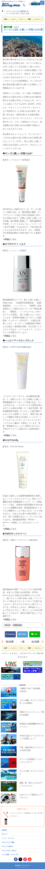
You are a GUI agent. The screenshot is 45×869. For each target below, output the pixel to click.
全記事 (5, 19)
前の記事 (10, 641)
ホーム (2, 11)
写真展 (29, 19)
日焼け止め (17, 625)
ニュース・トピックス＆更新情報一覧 (17, 11)
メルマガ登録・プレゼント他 (10, 854)
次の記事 (35, 641)
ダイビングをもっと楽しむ (9, 850)
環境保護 (8, 27)
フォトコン (37, 19)
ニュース (13, 19)
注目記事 (4, 830)
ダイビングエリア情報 (8, 842)
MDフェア (4, 834)
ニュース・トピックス (8, 838)
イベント (21, 19)
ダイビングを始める (7, 846)
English (35, 1)
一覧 (22, 641)
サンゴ (7, 625)
